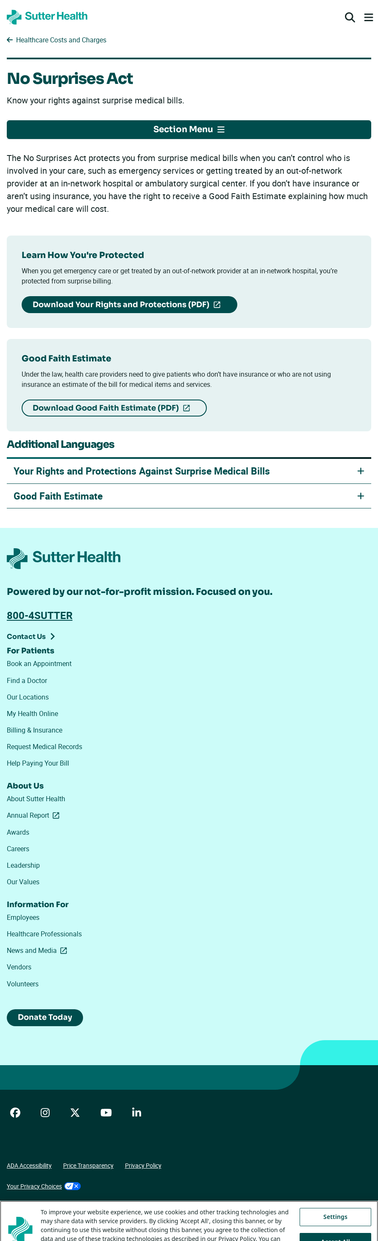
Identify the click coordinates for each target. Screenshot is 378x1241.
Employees (23, 917)
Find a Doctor (27, 680)
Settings (335, 1229)
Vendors (19, 967)
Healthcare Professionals (44, 933)
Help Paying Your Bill (38, 763)
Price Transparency (88, 1165)
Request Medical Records (44, 746)
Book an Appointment (39, 663)
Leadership (23, 865)
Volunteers (23, 983)
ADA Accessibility (29, 1165)
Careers (18, 848)
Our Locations (28, 697)
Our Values (23, 881)
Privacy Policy (143, 1165)
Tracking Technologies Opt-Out (47, 1206)
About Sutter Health (36, 798)
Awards (18, 832)
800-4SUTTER (39, 615)
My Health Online (32, 713)
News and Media (38, 950)
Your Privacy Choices (44, 1186)
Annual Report (35, 815)
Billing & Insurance (34, 730)
